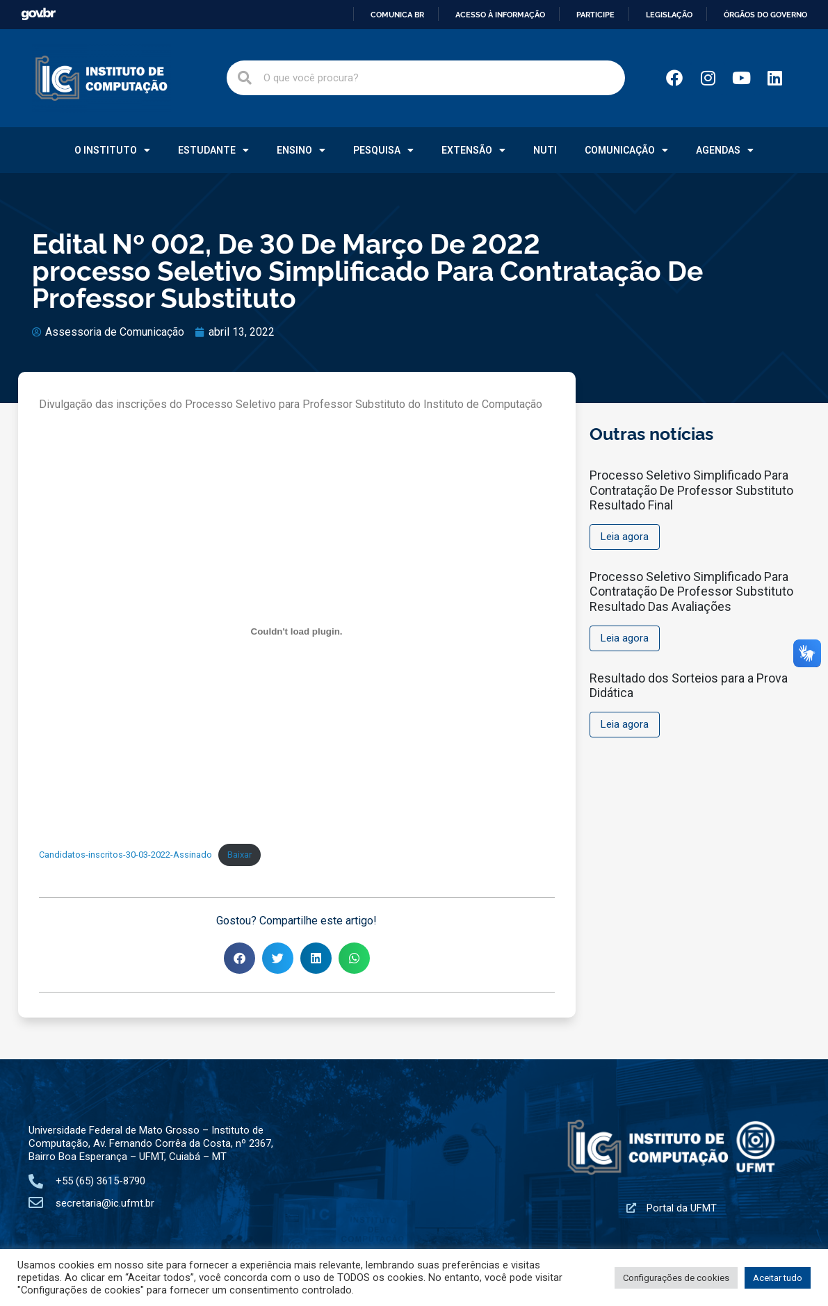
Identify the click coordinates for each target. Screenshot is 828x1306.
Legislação (669, 14)
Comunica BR (397, 14)
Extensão (473, 150)
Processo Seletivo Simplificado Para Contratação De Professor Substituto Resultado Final (691, 490)
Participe (595, 14)
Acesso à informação (500, 14)
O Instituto (112, 150)
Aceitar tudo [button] (777, 1278)
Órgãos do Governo (765, 14)
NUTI (545, 150)
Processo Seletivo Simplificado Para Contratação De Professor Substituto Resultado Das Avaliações (691, 591)
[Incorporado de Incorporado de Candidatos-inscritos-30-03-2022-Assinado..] (297, 631)
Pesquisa (383, 150)
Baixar (239, 854)
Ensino (301, 150)
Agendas (725, 150)
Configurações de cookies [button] (676, 1278)
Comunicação (626, 150)
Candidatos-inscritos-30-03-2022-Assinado (125, 854)
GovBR (38, 14)
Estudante (213, 150)
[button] (239, 958)
